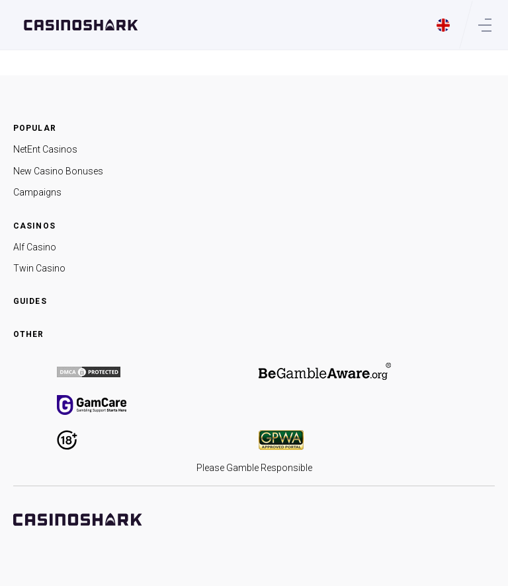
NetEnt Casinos (45, 149)
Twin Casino (39, 268)
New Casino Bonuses (58, 171)
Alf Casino (34, 247)
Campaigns (37, 192)
